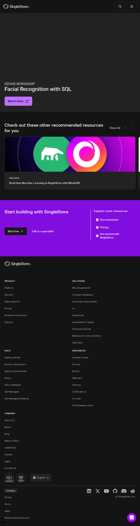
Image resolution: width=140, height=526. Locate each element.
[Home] (16, 6)
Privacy (8, 497)
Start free (16, 231)
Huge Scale (78, 315)
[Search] (120, 6)
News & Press (12, 440)
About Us (9, 420)
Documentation (107, 219)
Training (76, 384)
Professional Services (16, 315)
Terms (8, 504)
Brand (8, 427)
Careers (9, 454)
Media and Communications (87, 335)
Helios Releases (13, 384)
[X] (98, 491)
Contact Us (10, 468)
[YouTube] (106, 491)
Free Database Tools (82, 405)
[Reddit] (132, 491)
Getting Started (12, 357)
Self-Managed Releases (17, 398)
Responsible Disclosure (17, 517)
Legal (7, 461)
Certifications (79, 391)
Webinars (77, 378)
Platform (9, 287)
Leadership (10, 447)
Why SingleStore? (81, 287)
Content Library (80, 357)
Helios (8, 378)
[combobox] (41, 478)
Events (75, 371)
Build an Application (15, 364)
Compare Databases (82, 294)
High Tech (77, 342)
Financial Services (81, 328)
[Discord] (124, 491)
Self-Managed (12, 391)
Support (9, 322)
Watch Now (18, 101)
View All (115, 128)
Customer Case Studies (84, 301)
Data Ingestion (12, 301)
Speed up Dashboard (15, 371)
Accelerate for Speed (83, 322)
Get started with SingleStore (107, 235)
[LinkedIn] (89, 491)
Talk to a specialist (43, 231)
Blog (7, 433)
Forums (76, 364)
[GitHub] (115, 491)
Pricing (102, 227)
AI (73, 308)
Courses (76, 398)
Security (9, 294)
